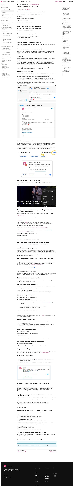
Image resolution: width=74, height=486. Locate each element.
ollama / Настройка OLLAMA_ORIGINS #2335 (25, 22)
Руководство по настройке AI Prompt (7, 58)
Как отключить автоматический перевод (66, 7)
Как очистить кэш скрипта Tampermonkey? (26, 442)
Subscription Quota (4, 70)
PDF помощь (4, 12)
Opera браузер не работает (66, 57)
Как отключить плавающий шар (66, 50)
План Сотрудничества (6, 52)
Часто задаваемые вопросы (7, 10)
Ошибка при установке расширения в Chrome (65, 53)
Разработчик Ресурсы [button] (5, 56)
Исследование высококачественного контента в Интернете (6, 74)
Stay (26, 222)
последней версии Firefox (42, 227)
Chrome (36, 473)
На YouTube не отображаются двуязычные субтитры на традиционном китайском (66, 60)
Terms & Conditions (55, 473)
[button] (13, 1)
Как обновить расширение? (66, 18)
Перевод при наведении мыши (6, 40)
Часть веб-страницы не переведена (65, 41)
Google (43, 315)
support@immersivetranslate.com (37, 264)
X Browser (32, 229)
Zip (35, 478)
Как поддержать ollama (65, 4)
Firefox (36, 475)
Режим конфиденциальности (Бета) (7, 37)
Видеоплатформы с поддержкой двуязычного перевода (6, 17)
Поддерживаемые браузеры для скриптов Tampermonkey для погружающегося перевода (66, 24)
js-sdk (3, 63)
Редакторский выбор (5, 77)
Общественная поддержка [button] (6, 46)
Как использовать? (4, 7)
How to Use (47, 472)
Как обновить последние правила (66, 29)
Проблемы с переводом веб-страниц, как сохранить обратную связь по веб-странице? (66, 33)
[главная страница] (18, 4)
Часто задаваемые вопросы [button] (6, 9)
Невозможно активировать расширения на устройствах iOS (66, 68)
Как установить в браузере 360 (66, 55)
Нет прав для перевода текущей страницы (65, 9)
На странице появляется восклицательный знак (66, 14)
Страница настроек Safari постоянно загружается (66, 71)
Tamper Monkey (21, 215)
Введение (3, 3)
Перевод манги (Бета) (6, 35)
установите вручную (45, 352)
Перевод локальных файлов (66, 17)
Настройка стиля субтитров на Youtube (66, 20)
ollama (28, 9)
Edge (36, 472)
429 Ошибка (65, 15)
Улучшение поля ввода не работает (66, 46)
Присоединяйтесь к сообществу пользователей (7, 49)
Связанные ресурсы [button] (4, 71)
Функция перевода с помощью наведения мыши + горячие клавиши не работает (66, 64)
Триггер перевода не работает (65, 43)
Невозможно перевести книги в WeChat (65, 39)
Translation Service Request (47, 480)
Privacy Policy (54, 476)
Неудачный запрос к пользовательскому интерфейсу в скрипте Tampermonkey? (33, 445)
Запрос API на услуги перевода (5, 15)
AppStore (36, 485)
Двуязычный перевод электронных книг (6, 31)
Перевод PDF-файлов (5, 25)
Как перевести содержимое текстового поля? (7, 44)
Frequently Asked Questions (47, 475)
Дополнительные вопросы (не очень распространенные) (66, 74)
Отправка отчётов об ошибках (65, 48)
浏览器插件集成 (4, 64)
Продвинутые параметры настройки (6, 61)
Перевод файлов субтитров (7, 42)
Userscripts (20, 220)
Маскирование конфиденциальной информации (5, 67)
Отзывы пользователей (6, 54)
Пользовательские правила (47, 302)
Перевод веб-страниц (6, 23)
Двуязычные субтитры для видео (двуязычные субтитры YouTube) (7, 28)
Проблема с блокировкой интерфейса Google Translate (66, 27)
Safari (36, 477)
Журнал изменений (4, 20)
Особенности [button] (3, 22)
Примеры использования (6, 50)
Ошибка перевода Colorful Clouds (66, 36)
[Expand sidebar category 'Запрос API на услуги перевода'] (13, 14)
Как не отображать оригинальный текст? (65, 11)
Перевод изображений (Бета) (7, 33)
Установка (3, 5)
